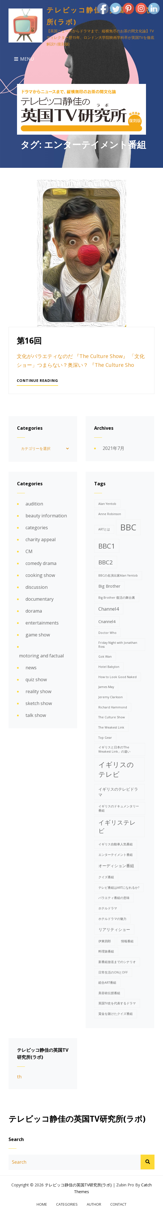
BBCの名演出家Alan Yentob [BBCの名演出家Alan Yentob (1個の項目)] (118, 575)
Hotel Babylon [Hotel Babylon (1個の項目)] (108, 666)
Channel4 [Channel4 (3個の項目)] (108, 608)
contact (118, 1203)
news (31, 667)
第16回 (29, 340)
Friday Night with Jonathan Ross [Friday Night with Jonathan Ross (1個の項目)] (117, 644)
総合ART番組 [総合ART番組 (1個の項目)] (107, 982)
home (42, 1203)
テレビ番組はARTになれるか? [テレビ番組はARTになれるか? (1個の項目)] (118, 887)
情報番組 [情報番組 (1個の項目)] (127, 941)
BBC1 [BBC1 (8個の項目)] (106, 545)
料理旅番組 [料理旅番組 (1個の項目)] (106, 951)
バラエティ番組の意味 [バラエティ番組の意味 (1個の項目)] (114, 897)
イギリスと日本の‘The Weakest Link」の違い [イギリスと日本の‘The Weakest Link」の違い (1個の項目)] (114, 749)
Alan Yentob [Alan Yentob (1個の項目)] (107, 503)
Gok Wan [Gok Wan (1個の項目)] (105, 656)
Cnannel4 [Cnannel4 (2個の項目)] (106, 621)
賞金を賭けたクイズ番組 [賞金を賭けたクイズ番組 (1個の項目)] (115, 1013)
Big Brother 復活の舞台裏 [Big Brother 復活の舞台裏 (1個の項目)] (116, 597)
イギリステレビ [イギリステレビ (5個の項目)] (117, 826)
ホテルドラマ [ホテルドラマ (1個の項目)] (107, 908)
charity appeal (41, 539)
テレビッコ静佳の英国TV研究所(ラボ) (78, 1184)
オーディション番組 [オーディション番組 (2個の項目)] (116, 865)
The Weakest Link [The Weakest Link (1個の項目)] (111, 727)
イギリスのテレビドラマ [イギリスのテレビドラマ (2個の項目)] (118, 791)
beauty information (46, 515)
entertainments (42, 622)
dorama (34, 611)
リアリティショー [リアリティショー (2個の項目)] (114, 929)
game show (38, 634)
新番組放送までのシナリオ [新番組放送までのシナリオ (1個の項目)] (117, 962)
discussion (37, 587)
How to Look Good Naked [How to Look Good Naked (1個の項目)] (117, 677)
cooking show (40, 575)
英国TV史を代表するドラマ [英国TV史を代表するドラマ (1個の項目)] (117, 1003)
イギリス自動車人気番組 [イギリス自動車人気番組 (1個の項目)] (115, 844)
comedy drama (41, 563)
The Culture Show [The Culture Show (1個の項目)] (111, 717)
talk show (36, 715)
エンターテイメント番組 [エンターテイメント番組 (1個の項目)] (115, 854)
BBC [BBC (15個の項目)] (128, 527)
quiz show (36, 679)
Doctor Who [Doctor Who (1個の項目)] (107, 632)
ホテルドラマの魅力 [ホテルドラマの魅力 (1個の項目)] (112, 918)
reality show (38, 691)
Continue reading (37, 382)
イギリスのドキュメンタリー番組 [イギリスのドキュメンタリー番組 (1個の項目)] (118, 808)
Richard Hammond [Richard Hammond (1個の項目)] (112, 707)
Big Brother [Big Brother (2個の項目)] (109, 586)
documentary (40, 599)
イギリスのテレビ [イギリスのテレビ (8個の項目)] (116, 768)
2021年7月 (113, 448)
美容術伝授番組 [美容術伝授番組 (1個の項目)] (109, 993)
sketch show (39, 703)
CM (29, 551)
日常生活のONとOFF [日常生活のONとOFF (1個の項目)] (113, 972)
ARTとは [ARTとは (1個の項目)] (104, 529)
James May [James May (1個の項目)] (106, 687)
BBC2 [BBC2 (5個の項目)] (105, 562)
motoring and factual (41, 655)
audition (34, 503)
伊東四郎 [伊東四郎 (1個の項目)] (104, 941)
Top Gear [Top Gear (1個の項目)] (105, 737)
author (94, 1203)
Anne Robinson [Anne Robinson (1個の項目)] (109, 514)
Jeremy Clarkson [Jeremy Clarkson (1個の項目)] (110, 697)
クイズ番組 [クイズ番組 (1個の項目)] (106, 877)
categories (37, 527)
